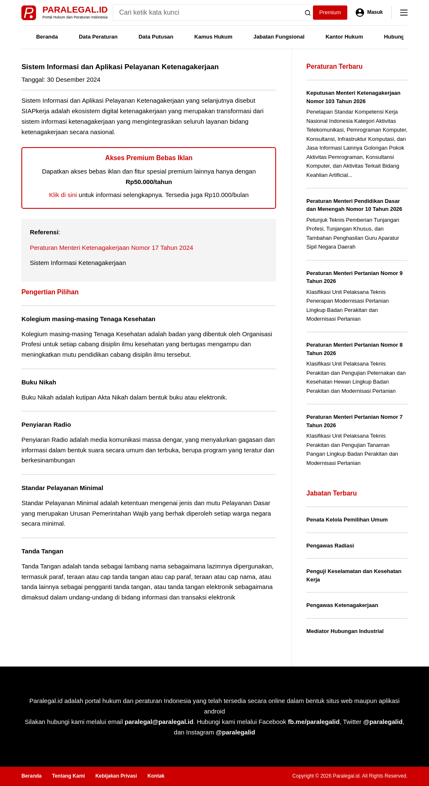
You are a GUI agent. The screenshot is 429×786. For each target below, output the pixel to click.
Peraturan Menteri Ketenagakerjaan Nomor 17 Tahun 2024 (111, 247)
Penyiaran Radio (46, 424)
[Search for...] (206, 12)
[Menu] (404, 12)
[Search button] (308, 12)
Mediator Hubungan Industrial (344, 631)
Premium (330, 12)
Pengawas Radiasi (330, 545)
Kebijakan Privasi (116, 776)
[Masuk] (369, 12)
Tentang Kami (68, 776)
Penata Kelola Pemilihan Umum (347, 519)
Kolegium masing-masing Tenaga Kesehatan (88, 318)
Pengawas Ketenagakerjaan (342, 605)
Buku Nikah (38, 382)
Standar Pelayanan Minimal (62, 487)
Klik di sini (63, 194)
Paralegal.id (75, 9)
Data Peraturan (98, 37)
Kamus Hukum (213, 37)
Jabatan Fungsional (279, 37)
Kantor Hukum (344, 37)
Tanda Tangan (42, 551)
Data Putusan (156, 37)
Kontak (156, 776)
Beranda (47, 37)
